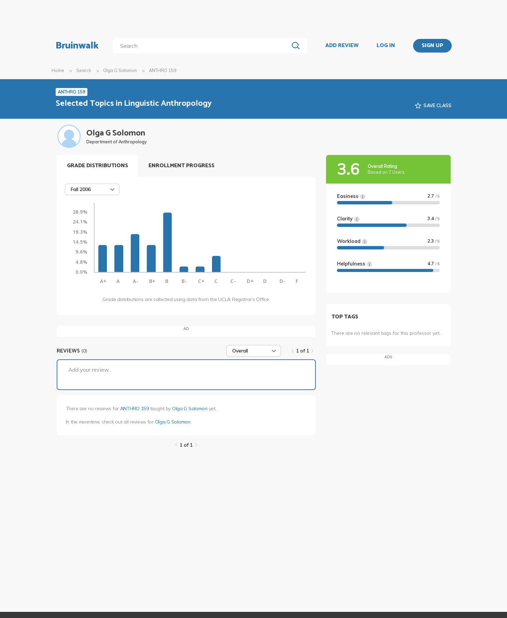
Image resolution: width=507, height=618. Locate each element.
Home (58, 70)
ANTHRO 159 (134, 408)
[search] (202, 45)
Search (83, 70)
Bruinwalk (77, 45)
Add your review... (90, 369)
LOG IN (386, 45)
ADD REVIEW (341, 45)
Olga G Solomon (120, 70)
